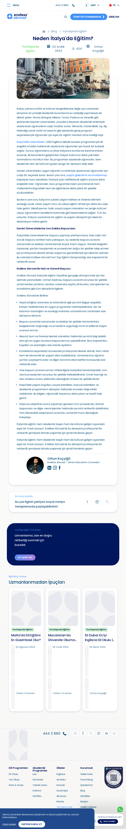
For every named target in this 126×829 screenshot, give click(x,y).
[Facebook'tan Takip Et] (83, 733)
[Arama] (65, 17)
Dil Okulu (13, 774)
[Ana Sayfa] (43, 31)
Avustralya (62, 790)
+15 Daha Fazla (64, 807)
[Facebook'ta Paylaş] (87, 502)
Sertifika (37, 796)
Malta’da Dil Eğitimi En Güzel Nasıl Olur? (26, 637)
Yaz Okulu (14, 779)
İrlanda (60, 801)
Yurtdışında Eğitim (75, 31)
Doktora (37, 790)
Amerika (61, 779)
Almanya (61, 796)
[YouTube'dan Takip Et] (106, 733)
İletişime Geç (25, 557)
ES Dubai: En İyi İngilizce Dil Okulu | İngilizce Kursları (99, 637)
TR (112, 5)
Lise (35, 774)
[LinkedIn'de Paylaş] (97, 502)
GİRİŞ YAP (114, 16)
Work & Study (16, 785)
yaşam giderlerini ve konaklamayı (86, 175)
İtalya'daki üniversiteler (31, 142)
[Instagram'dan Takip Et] (75, 733)
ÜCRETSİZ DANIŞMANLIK (87, 16)
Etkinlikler (85, 796)
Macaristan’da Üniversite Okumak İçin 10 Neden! (62, 637)
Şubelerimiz (86, 785)
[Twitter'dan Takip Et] (91, 733)
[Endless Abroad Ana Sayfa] (17, 16)
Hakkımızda (86, 774)
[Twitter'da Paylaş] (107, 502)
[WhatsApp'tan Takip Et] (114, 733)
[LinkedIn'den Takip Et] (99, 733)
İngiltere (61, 774)
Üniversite (38, 779)
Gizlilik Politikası (88, 807)
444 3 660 (61, 5)
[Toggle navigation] (14, 5)
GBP (90, 5)
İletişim (84, 801)
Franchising (86, 779)
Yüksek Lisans (40, 785)
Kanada (61, 785)
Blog (54, 31)
